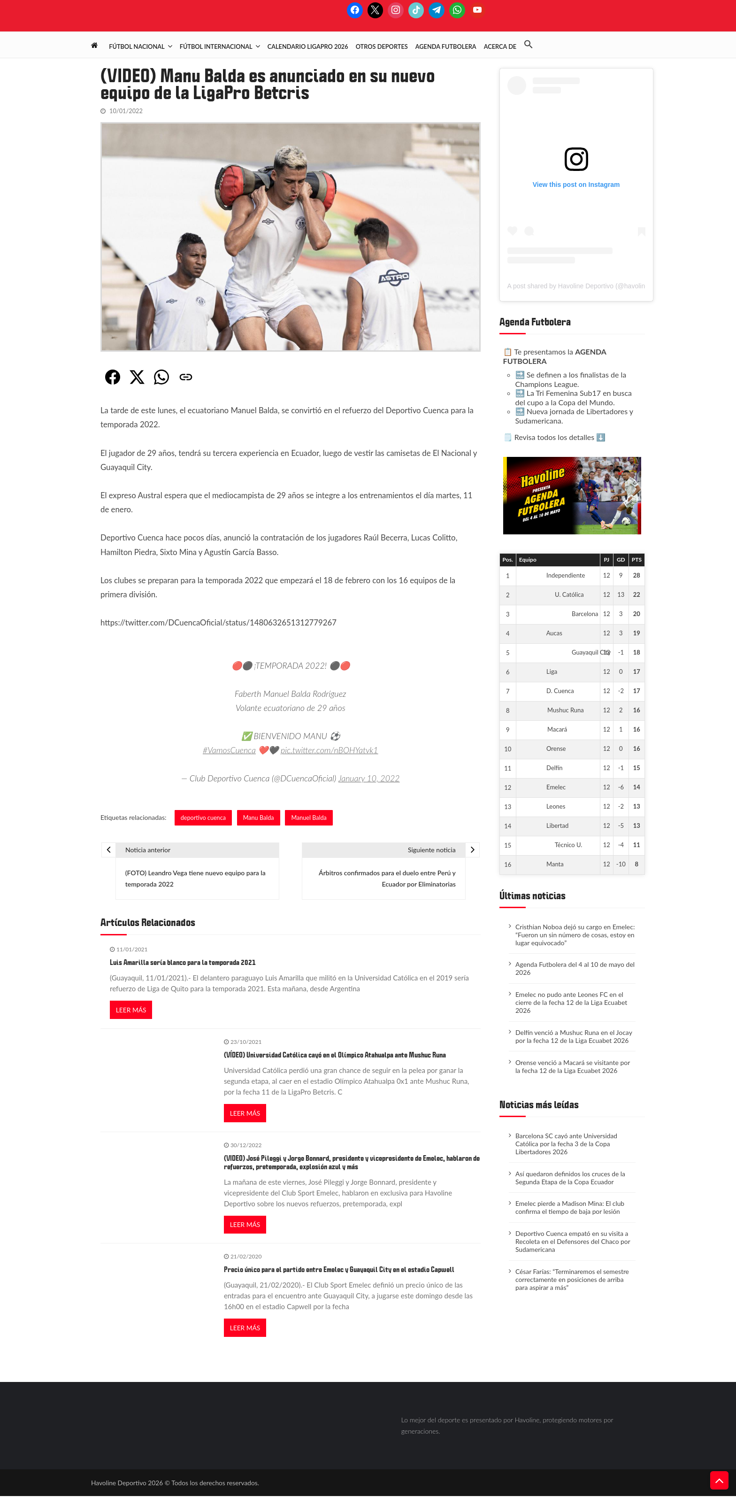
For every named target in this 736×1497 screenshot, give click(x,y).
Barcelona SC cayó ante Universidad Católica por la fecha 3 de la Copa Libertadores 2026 (567, 1144)
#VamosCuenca (229, 750)
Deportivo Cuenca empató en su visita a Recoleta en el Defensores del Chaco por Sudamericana (573, 1241)
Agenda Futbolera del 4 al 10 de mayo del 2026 (575, 968)
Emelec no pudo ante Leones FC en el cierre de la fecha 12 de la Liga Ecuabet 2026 (571, 1002)
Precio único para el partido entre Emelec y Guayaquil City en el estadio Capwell (339, 1270)
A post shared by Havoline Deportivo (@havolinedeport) (588, 286)
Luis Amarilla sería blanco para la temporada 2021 (183, 963)
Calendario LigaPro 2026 (308, 46)
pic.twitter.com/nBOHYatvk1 (329, 750)
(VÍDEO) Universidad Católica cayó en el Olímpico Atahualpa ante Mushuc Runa (335, 1055)
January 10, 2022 (369, 778)
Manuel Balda (310, 817)
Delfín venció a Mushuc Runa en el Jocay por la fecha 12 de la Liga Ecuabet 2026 (573, 1036)
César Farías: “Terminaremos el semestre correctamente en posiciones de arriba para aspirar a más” (572, 1279)
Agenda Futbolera (445, 46)
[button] (532, 44)
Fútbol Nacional (136, 46)
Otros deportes (382, 46)
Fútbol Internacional (216, 46)
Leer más (131, 1010)
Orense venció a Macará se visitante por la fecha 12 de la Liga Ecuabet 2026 (572, 1066)
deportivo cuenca (203, 817)
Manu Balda (259, 817)
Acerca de (500, 46)
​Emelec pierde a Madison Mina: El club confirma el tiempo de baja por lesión (570, 1207)
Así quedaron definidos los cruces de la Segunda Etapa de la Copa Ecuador (571, 1178)
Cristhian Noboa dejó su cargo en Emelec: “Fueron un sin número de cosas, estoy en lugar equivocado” (575, 935)
